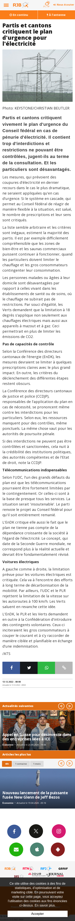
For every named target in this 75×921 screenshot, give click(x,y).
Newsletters (16, 849)
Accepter (37, 913)
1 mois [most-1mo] (37, 763)
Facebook (14, 831)
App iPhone (37, 849)
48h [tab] (7, 763)
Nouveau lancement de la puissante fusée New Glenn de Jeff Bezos (35, 795)
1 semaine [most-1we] (21, 763)
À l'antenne (56, 15)
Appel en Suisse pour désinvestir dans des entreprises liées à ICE (36, 736)
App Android (58, 849)
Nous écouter (65, 4)
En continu (19, 15)
